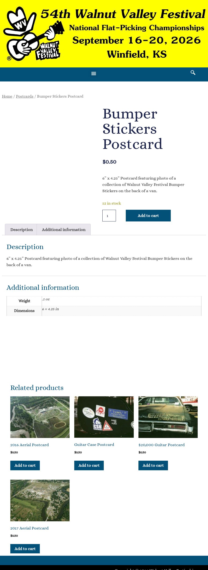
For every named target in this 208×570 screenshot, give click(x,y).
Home (7, 96)
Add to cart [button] (25, 465)
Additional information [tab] (63, 229)
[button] (93, 73)
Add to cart (148, 215)
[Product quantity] (109, 215)
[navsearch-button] (193, 73)
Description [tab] (21, 229)
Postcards (24, 96)
